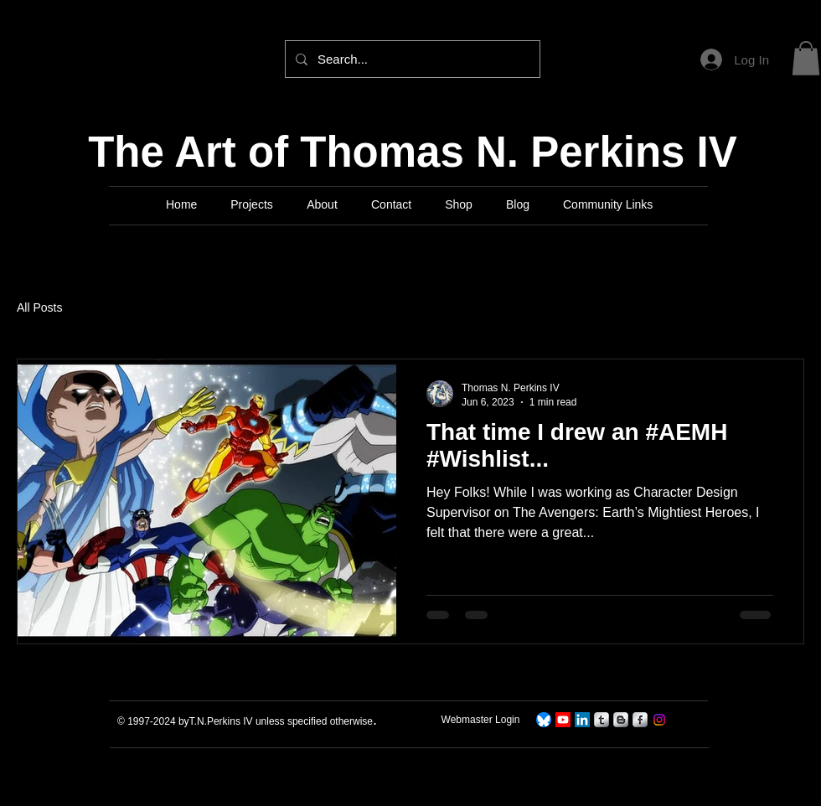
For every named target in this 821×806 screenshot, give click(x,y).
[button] (806, 58)
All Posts (39, 307)
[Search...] (411, 59)
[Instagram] (659, 719)
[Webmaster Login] (480, 720)
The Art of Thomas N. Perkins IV (412, 152)
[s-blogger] (620, 719)
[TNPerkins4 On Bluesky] (543, 719)
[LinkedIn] (582, 719)
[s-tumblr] (601, 719)
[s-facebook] (640, 719)
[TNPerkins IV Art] (563, 719)
